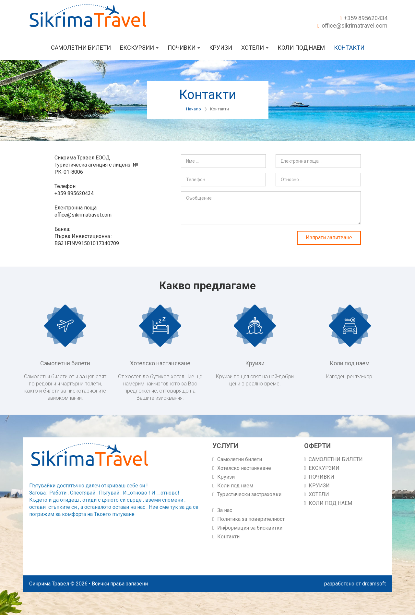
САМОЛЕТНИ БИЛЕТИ (81, 47)
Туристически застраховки (249, 494)
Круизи (226, 477)
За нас (224, 510)
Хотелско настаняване (244, 468)
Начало (193, 109)
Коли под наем (235, 486)
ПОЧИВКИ (184, 47)
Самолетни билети (239, 459)
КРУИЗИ (220, 47)
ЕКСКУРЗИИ (139, 47)
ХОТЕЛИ (254, 47)
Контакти (349, 47)
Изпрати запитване (329, 237)
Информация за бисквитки (249, 528)
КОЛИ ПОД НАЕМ (301, 47)
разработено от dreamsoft (355, 584)
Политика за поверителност (251, 519)
